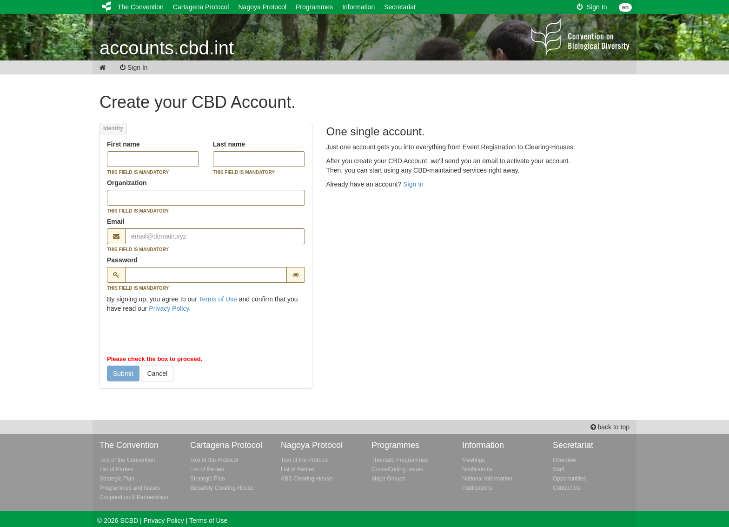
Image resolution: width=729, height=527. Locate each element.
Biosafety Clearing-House (221, 488)
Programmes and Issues (129, 488)
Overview (564, 460)
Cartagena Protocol (201, 7)
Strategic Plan (116, 478)
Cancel (157, 373)
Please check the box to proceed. (154, 358)
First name (123, 144)
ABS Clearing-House (306, 478)
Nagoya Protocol (262, 7)
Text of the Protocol (214, 460)
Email (115, 221)
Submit (123, 373)
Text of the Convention (127, 460)
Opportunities (569, 478)
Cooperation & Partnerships (133, 497)
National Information (487, 478)
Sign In (592, 7)
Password (122, 260)
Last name (229, 144)
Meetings (473, 460)
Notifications (477, 469)
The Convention (141, 7)
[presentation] (177, 336)
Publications (477, 488)
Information (358, 7)
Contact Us (566, 488)
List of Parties (116, 469)
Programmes (314, 7)
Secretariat (400, 7)
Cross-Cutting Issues (397, 469)
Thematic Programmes (399, 460)
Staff (558, 469)
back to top (610, 427)
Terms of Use (218, 299)
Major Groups (388, 478)
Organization (127, 183)
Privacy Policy (169, 308)
